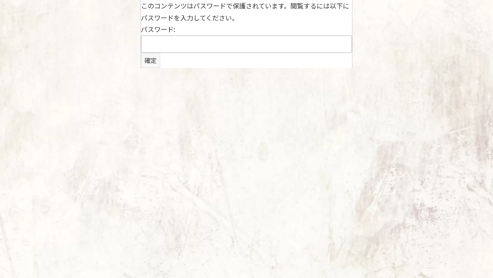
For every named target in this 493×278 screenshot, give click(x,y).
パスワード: (246, 38)
